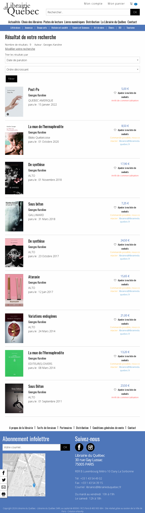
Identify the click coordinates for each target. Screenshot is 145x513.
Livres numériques (74, 21)
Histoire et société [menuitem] (59, 27)
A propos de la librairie (21, 428)
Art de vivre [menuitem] (99, 27)
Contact (132, 21)
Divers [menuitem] (111, 27)
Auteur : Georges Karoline (48, 44)
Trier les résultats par (16, 54)
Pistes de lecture (53, 21)
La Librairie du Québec (113, 21)
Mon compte (93, 3)
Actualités (14, 21)
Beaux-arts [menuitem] (42, 27)
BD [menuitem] (120, 27)
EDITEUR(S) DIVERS (40, 364)
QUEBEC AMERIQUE (40, 100)
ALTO (31, 176)
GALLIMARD (36, 215)
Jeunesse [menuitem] (29, 27)
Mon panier (116, 3)
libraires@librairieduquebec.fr (129, 142)
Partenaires (66, 428)
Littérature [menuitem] (15, 27)
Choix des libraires (31, 21)
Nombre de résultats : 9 (18, 44)
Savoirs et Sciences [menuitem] (80, 27)
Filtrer (11, 78)
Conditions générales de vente (108, 428)
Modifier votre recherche (20, 49)
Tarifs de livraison (46, 428)
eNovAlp (79, 511)
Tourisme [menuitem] (130, 27)
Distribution (92, 21)
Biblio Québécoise (39, 137)
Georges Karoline (37, 95)
